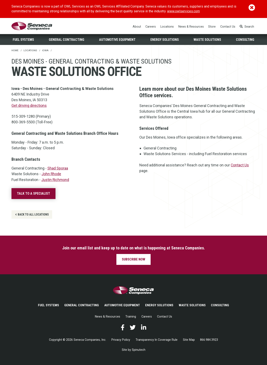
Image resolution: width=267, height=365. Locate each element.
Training (131, 317)
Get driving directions (29, 106)
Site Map (189, 340)
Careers (151, 27)
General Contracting (66, 40)
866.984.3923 (209, 340)
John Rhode (51, 174)
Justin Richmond (55, 180)
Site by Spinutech (133, 350)
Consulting (245, 40)
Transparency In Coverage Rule (157, 340)
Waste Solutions (207, 40)
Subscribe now (133, 259)
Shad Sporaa (57, 168)
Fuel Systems (23, 40)
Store (212, 27)
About (137, 27)
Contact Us (227, 27)
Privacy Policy (120, 340)
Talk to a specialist (33, 194)
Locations (167, 27)
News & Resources (191, 27)
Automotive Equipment (117, 40)
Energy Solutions (164, 40)
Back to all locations (32, 214)
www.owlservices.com (183, 11)
